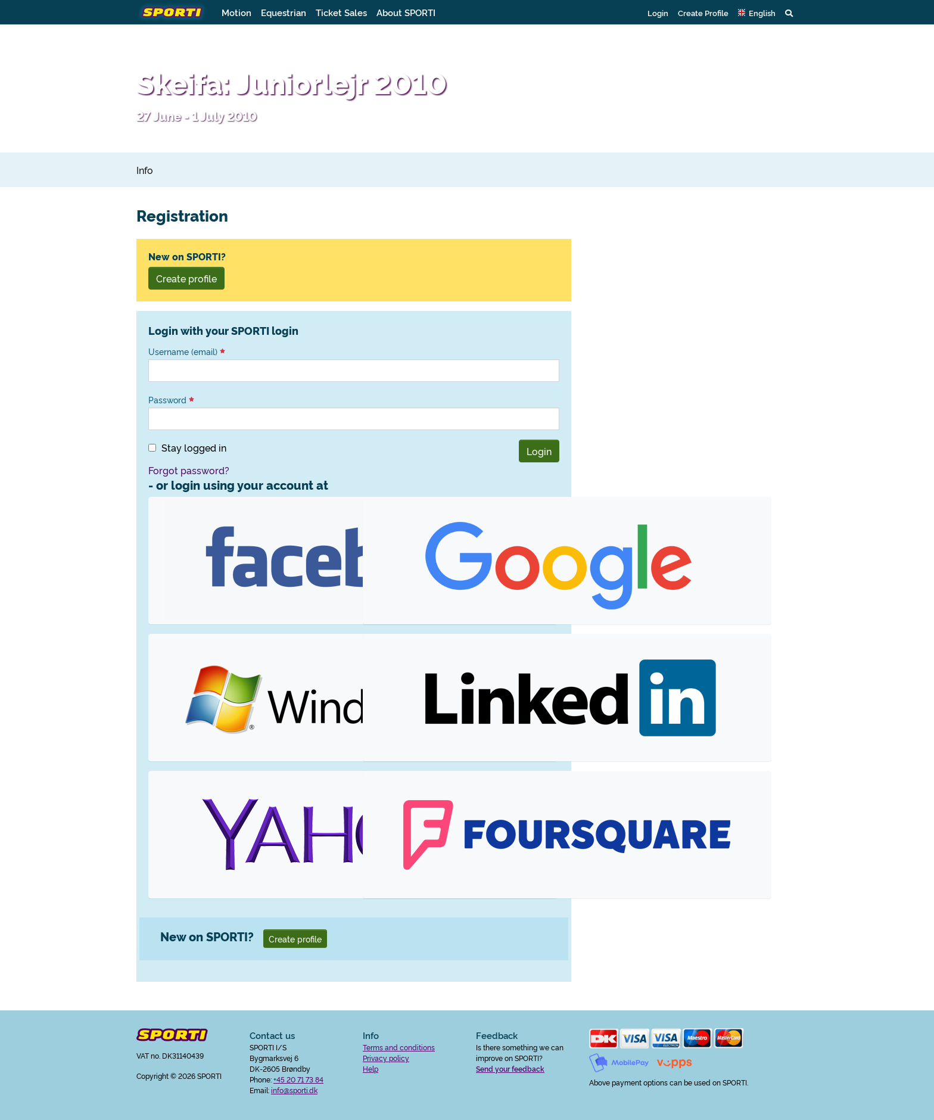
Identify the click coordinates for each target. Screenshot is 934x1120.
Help (370, 1068)
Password (171, 400)
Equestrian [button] (283, 12)
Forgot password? (188, 470)
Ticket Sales (341, 12)
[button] (756, 12)
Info (144, 169)
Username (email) (186, 351)
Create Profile (703, 12)
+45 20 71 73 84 (298, 1079)
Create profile (186, 278)
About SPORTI (405, 12)
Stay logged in (193, 447)
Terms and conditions (399, 1047)
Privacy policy (386, 1058)
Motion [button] (236, 12)
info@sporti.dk (294, 1090)
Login (657, 12)
